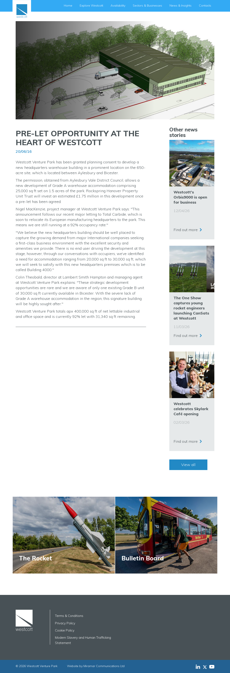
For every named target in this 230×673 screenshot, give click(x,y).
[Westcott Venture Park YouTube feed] (211, 666)
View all (188, 464)
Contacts (205, 5)
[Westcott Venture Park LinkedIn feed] (198, 666)
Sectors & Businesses (147, 5)
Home (68, 5)
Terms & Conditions (69, 616)
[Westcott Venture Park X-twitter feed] (206, 666)
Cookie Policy (64, 630)
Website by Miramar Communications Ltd (96, 666)
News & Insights (181, 5)
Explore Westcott (91, 5)
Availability (118, 5)
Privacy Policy (65, 623)
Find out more (186, 229)
